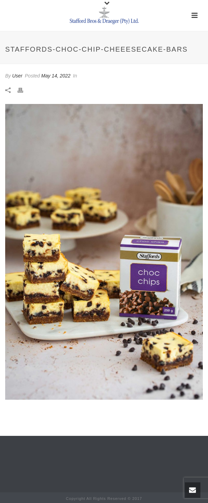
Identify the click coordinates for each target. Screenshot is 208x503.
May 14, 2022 (56, 75)
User (17, 75)
